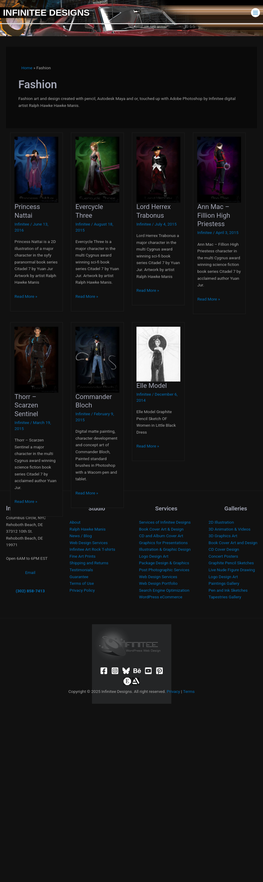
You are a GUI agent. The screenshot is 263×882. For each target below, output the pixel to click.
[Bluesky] (126, 671)
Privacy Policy (82, 590)
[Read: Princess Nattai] (36, 169)
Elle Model (151, 385)
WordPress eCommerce (160, 596)
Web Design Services (88, 542)
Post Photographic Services (164, 569)
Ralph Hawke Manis (87, 529)
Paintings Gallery (224, 583)
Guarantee (78, 576)
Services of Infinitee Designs (165, 522)
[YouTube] (148, 671)
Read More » (25, 296)
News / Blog (80, 535)
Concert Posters (223, 556)
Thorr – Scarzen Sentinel (26, 405)
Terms (188, 691)
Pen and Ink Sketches (228, 590)
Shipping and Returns (88, 562)
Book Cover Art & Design (161, 529)
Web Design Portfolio (158, 583)
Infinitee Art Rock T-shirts (92, 549)
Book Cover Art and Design (233, 542)
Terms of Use (81, 583)
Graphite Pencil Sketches (231, 562)
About (74, 522)
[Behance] (137, 671)
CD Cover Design (224, 549)
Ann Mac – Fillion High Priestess (213, 215)
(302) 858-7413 (30, 590)
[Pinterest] (159, 671)
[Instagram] (115, 671)
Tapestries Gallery (225, 596)
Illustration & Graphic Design (165, 549)
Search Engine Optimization (164, 590)
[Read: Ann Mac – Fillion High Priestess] (219, 169)
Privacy (173, 691)
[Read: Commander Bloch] (97, 359)
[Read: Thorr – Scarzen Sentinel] (36, 359)
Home (26, 67)
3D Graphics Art (223, 535)
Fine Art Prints (82, 556)
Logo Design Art (154, 556)
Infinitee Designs (46, 12)
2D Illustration (221, 522)
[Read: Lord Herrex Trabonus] (158, 169)
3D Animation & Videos (230, 529)
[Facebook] (104, 671)
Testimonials (81, 569)
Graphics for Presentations (163, 542)
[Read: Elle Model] (158, 353)
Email (30, 572)
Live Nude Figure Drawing (232, 569)
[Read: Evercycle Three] (97, 169)
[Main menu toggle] (255, 12)
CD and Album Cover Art (161, 535)
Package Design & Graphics (164, 562)
